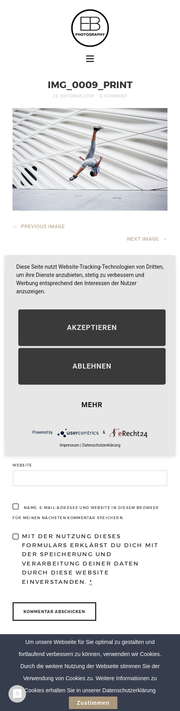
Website (22, 465)
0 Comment (113, 95)
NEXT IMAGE (147, 239)
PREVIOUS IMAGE (39, 226)
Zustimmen (93, 703)
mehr (92, 405)
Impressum (69, 445)
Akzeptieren (92, 327)
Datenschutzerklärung (101, 445)
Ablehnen (92, 366)
